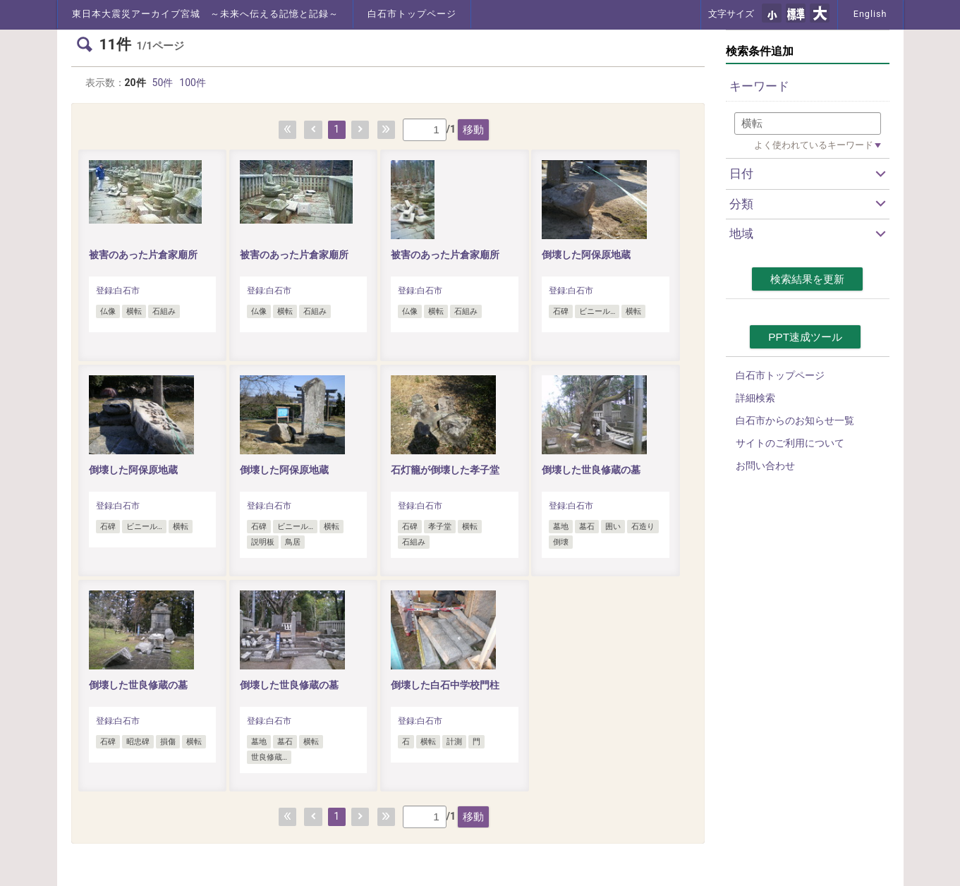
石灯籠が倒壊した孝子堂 (445, 469)
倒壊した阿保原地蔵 (586, 254)
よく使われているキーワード (813, 145)
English (870, 13)
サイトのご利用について (790, 443)
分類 (741, 204)
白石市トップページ (411, 13)
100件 (192, 82)
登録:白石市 (118, 291)
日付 (741, 173)
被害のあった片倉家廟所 (143, 254)
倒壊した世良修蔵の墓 (591, 469)
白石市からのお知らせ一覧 (795, 420)
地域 (741, 233)
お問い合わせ (765, 465)
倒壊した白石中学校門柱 (445, 685)
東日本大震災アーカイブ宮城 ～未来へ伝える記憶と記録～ (205, 13)
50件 (163, 82)
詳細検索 (755, 397)
